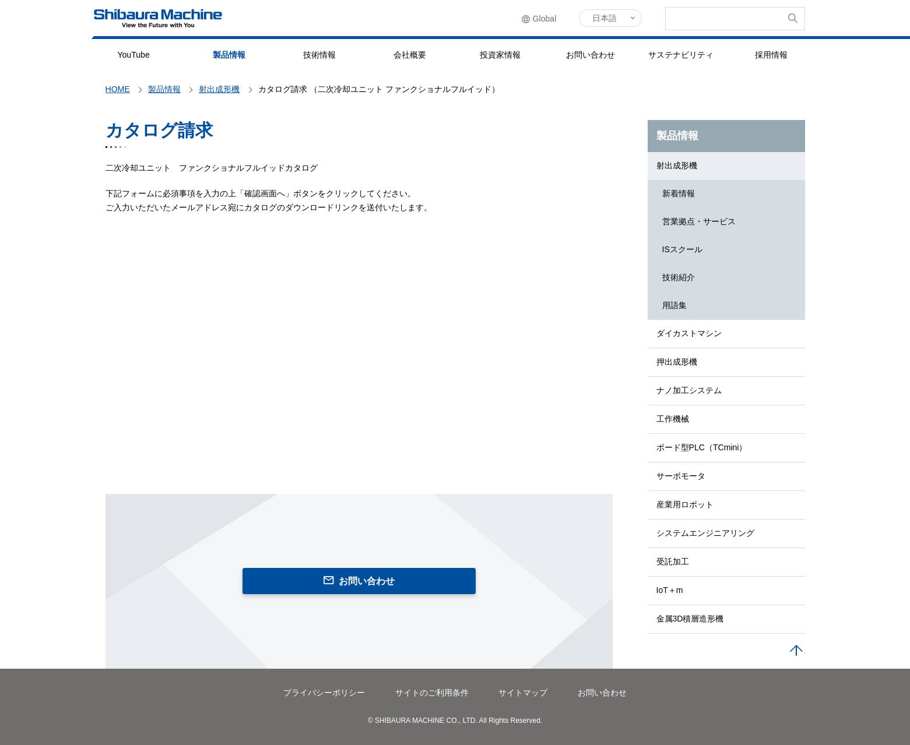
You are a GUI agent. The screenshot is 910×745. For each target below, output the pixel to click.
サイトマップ (522, 692)
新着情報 (678, 193)
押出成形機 (676, 361)
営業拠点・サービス (699, 221)
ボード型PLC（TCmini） (701, 447)
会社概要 (409, 54)
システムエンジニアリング (705, 533)
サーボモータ (680, 476)
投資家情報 (500, 54)
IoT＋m (669, 590)
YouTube (133, 54)
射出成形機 (676, 165)
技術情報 (319, 54)
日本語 (604, 18)
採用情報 (771, 54)
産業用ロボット (685, 504)
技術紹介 (678, 277)
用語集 (674, 305)
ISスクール (682, 249)
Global (545, 18)
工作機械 (672, 418)
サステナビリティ (681, 54)
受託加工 (672, 561)
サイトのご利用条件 (432, 692)
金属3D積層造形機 (690, 618)
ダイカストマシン (689, 333)
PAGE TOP (796, 651)
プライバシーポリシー (324, 692)
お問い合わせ (590, 54)
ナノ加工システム (689, 390)
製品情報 (229, 54)
